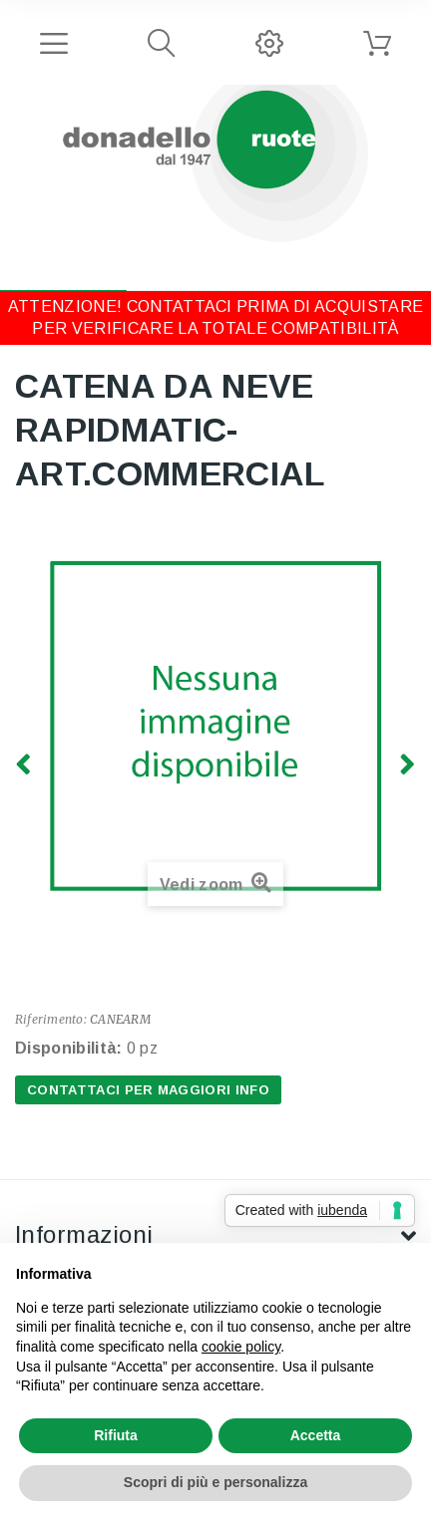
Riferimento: (51, 1019)
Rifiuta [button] (116, 1435)
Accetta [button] (315, 1435)
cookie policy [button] (241, 1347)
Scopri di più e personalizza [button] (215, 1482)
